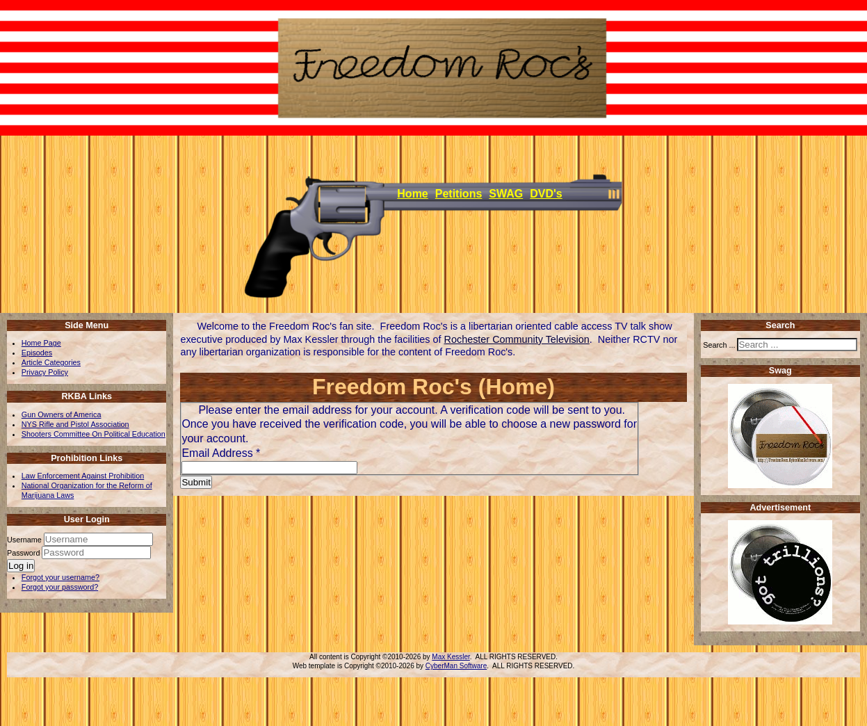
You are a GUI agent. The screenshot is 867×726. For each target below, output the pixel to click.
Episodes (37, 352)
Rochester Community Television (517, 339)
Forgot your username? (60, 577)
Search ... (719, 345)
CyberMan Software (456, 666)
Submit (195, 482)
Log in (20, 565)
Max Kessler (450, 657)
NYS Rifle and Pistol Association (75, 424)
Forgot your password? (60, 587)
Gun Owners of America (62, 414)
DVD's (546, 194)
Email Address (220, 453)
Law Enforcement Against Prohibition (83, 475)
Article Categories (51, 362)
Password (24, 553)
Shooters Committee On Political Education (93, 434)
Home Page (41, 343)
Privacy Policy (45, 372)
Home (412, 194)
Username (24, 539)
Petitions (459, 194)
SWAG (506, 194)
